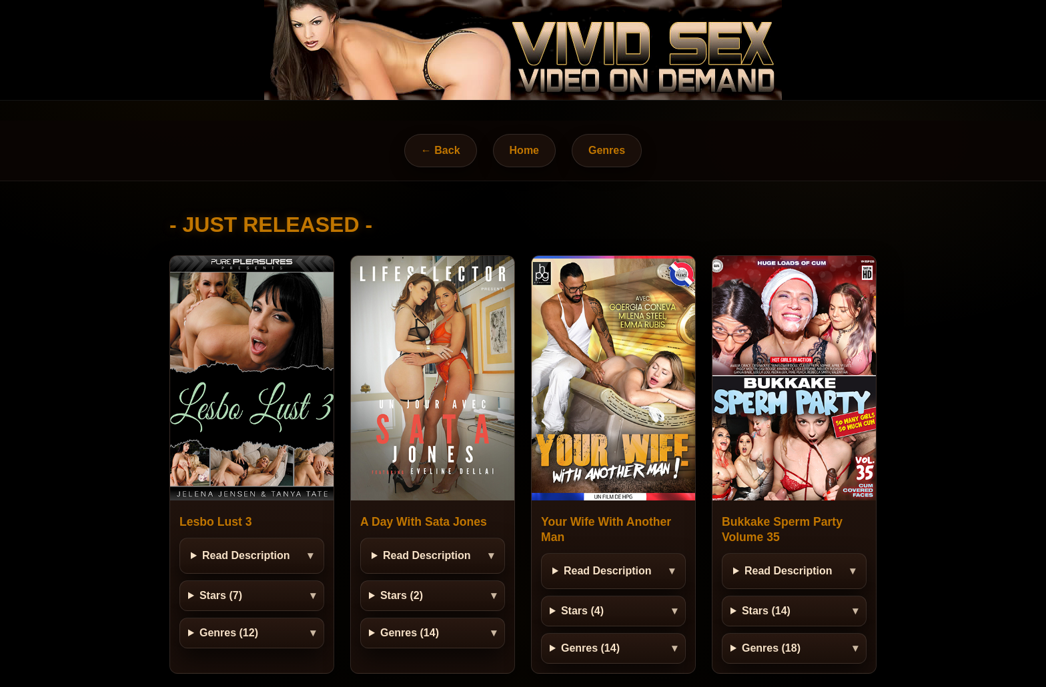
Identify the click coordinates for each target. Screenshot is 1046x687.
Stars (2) (401, 595)
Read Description (246, 555)
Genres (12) (228, 632)
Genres (606, 150)
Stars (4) (582, 610)
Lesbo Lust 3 (215, 521)
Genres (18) (771, 648)
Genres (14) (409, 632)
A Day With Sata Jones (423, 521)
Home (524, 150)
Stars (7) (220, 595)
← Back (440, 150)
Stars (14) (766, 610)
